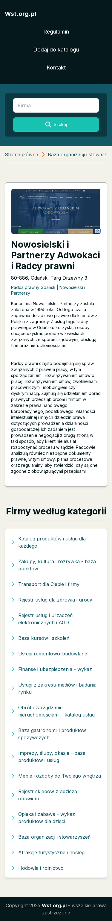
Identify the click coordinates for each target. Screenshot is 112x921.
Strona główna (21, 154)
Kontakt (56, 67)
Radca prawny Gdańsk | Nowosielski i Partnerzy (48, 290)
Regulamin (56, 31)
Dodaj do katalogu (56, 49)
